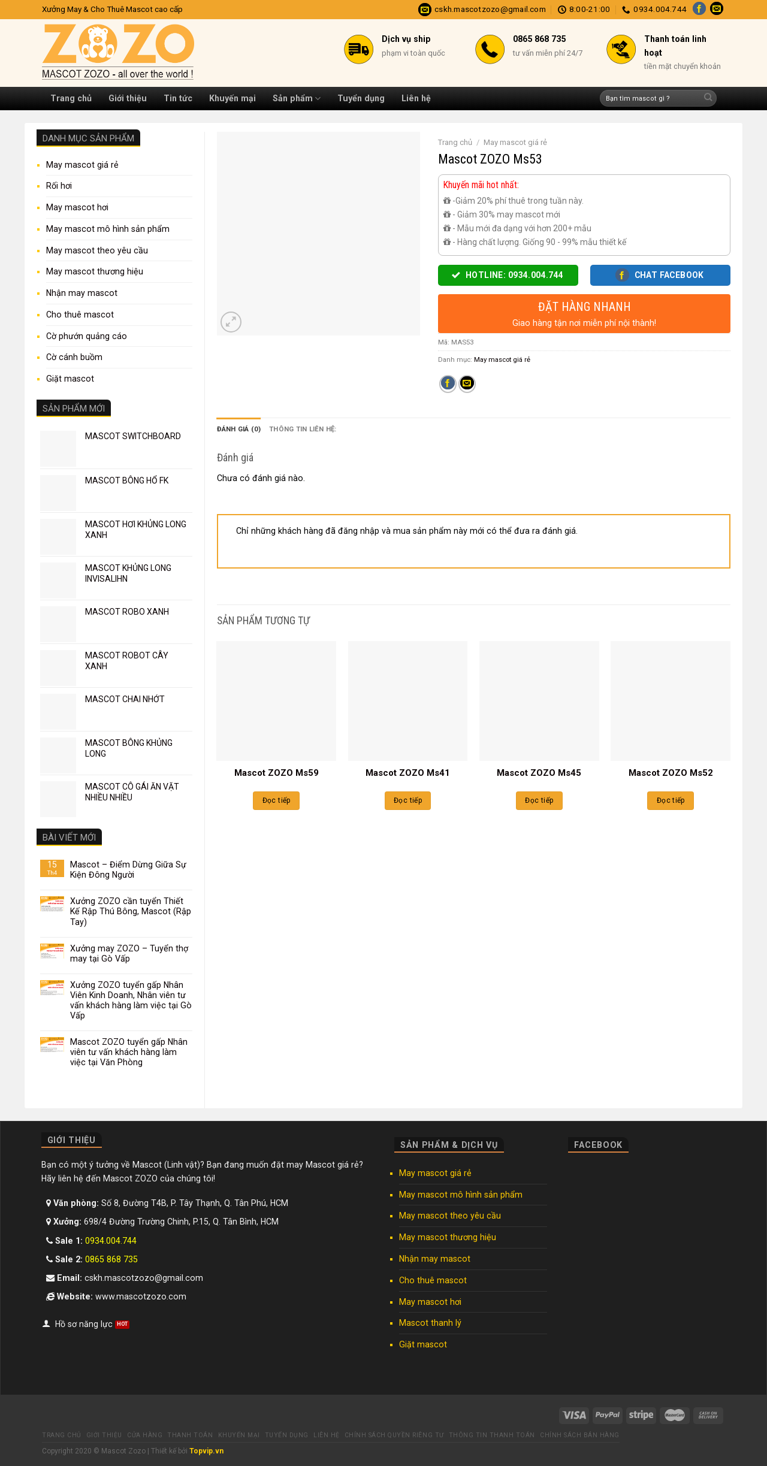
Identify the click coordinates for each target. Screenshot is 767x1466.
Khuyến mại (232, 98)
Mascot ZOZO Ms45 (539, 772)
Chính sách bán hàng (580, 1435)
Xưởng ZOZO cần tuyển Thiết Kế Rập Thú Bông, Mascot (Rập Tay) (130, 911)
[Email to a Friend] (467, 384)
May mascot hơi (77, 207)
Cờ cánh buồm (74, 357)
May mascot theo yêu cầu (97, 250)
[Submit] (708, 98)
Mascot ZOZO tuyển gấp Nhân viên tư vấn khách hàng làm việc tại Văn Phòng (129, 1052)
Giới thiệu (127, 98)
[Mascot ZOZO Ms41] (408, 701)
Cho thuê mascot (80, 314)
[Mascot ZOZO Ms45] (539, 701)
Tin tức (178, 98)
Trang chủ (71, 98)
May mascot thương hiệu (94, 271)
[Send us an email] (716, 9)
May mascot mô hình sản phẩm (108, 229)
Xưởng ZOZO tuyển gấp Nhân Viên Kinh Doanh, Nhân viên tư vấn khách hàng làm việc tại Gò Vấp (131, 1000)
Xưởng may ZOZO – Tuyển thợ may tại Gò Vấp (129, 953)
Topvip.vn (206, 1451)
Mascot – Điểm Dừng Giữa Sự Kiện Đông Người (128, 869)
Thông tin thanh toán (492, 1435)
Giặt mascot (70, 378)
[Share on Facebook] (448, 384)
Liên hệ (416, 98)
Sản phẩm (297, 98)
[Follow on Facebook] (699, 9)
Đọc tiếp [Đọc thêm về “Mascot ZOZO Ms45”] (539, 800)
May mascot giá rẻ (82, 165)
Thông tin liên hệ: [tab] (302, 429)
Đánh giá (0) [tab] (239, 429)
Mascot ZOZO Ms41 (408, 772)
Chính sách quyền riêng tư (394, 1435)
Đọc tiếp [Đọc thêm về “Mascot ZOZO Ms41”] (408, 800)
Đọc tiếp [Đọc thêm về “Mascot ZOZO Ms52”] (671, 800)
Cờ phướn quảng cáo (86, 336)
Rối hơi (59, 186)
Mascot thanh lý (430, 1323)
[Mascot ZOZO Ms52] (670, 701)
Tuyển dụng (361, 98)
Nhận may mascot (81, 293)
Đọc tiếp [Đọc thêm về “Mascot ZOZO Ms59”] (276, 800)
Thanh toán (190, 1435)
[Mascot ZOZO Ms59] (276, 701)
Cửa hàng (144, 1435)
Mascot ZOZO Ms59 (276, 772)
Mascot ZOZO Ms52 (671, 772)
